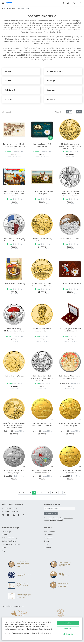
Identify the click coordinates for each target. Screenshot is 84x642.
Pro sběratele (10, 8)
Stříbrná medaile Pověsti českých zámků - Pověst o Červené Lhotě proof (70, 193)
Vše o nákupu (6, 531)
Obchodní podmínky (9, 541)
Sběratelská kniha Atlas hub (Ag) (14, 284)
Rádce (4, 547)
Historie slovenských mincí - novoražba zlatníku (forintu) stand (14, 193)
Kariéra (46, 541)
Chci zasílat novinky (51, 513)
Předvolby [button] (67, 628)
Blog (3, 550)
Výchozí (58, 112)
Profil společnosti (50, 531)
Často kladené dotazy (9, 538)
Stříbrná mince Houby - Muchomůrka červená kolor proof (14, 331)
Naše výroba (48, 535)
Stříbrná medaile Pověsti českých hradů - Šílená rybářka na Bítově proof (42, 378)
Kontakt (4, 535)
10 (56, 492)
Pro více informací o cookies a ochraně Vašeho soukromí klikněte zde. (28, 633)
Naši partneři (48, 538)
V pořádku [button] (67, 623)
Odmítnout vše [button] (68, 634)
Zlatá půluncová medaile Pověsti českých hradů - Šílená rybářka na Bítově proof (70, 146)
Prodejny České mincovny (11, 544)
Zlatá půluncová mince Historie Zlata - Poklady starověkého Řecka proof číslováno (14, 425)
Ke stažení (47, 547)
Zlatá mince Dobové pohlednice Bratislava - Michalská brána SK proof (14, 146)
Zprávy (46, 544)
